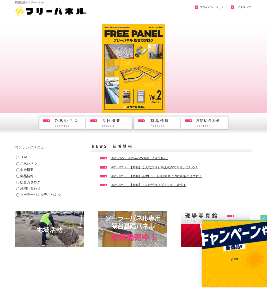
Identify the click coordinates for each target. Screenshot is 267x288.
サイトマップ (243, 7)
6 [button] (149, 104)
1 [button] (110, 104)
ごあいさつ (28, 163)
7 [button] (157, 104)
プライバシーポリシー (212, 7)
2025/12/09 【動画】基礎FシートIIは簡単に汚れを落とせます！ (156, 176)
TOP (23, 157)
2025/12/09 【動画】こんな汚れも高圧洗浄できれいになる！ (154, 167)
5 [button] (141, 104)
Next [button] (261, 103)
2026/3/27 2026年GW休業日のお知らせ (139, 158)
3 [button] (125, 104)
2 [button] (117, 104)
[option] (133, 68)
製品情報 (27, 176)
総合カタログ (30, 182)
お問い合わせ (30, 188)
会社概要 (27, 170)
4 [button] (133, 104)
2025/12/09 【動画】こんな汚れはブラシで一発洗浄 (148, 185)
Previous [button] (5, 103)
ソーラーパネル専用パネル (40, 195)
